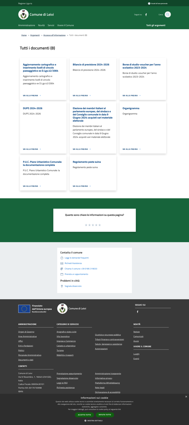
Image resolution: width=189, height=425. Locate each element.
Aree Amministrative (27, 336)
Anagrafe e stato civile (66, 331)
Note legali (100, 387)
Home (24, 35)
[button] (94, 420)
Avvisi (136, 341)
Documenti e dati (25, 359)
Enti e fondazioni (25, 345)
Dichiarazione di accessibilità (107, 392)
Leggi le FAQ (62, 382)
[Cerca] (168, 14)
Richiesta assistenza (66, 387)
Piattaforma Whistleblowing (107, 382)
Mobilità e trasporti (65, 355)
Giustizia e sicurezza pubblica (108, 334)
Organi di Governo (26, 331)
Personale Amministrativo (29, 355)
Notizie (136, 331)
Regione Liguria (25, 3)
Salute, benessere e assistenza (108, 344)
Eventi (136, 358)
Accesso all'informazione (54, 35)
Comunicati (138, 336)
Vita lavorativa (63, 336)
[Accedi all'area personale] (158, 3)
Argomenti (35, 35)
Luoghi (136, 353)
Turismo (60, 350)
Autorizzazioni (101, 348)
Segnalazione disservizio (67, 378)
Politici (21, 350)
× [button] (186, 397)
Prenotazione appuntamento (69, 373)
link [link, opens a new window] (119, 409)
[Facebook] (144, 14)
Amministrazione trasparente (108, 373)
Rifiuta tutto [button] (105, 415)
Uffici (20, 341)
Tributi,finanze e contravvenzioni (109, 339)
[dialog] (94, 409)
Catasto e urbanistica (66, 345)
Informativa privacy (103, 378)
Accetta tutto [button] (84, 415)
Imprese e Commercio (66, 341)
